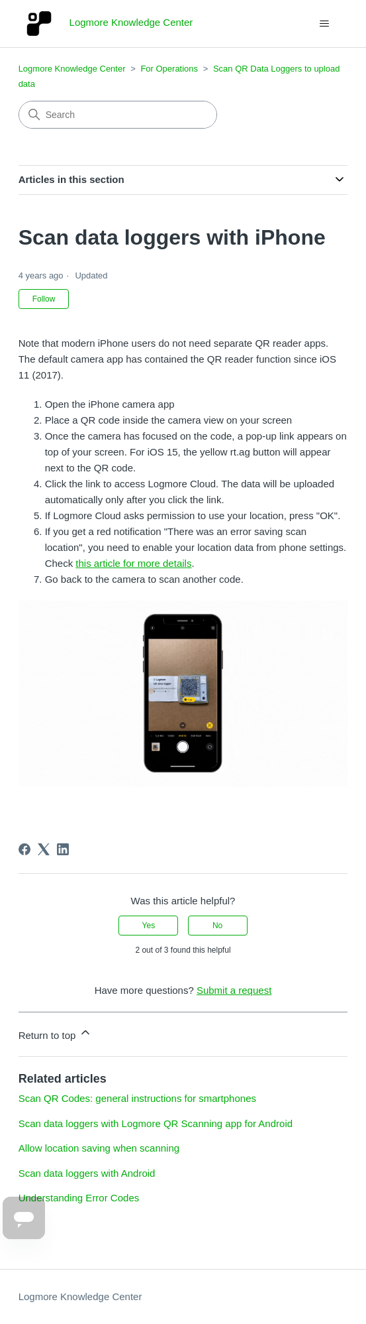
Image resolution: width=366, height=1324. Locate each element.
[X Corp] (44, 849)
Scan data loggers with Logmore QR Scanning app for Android (156, 1123)
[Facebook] (24, 849)
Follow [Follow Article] (44, 299)
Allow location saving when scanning (99, 1148)
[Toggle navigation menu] (323, 23)
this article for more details (133, 563)
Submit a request (234, 990)
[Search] (117, 114)
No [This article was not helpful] (217, 925)
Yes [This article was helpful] (149, 925)
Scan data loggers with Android (87, 1173)
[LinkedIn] (63, 849)
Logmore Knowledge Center (72, 69)
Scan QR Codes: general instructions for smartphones (137, 1098)
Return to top (55, 1033)
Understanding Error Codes (79, 1197)
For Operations (169, 69)
